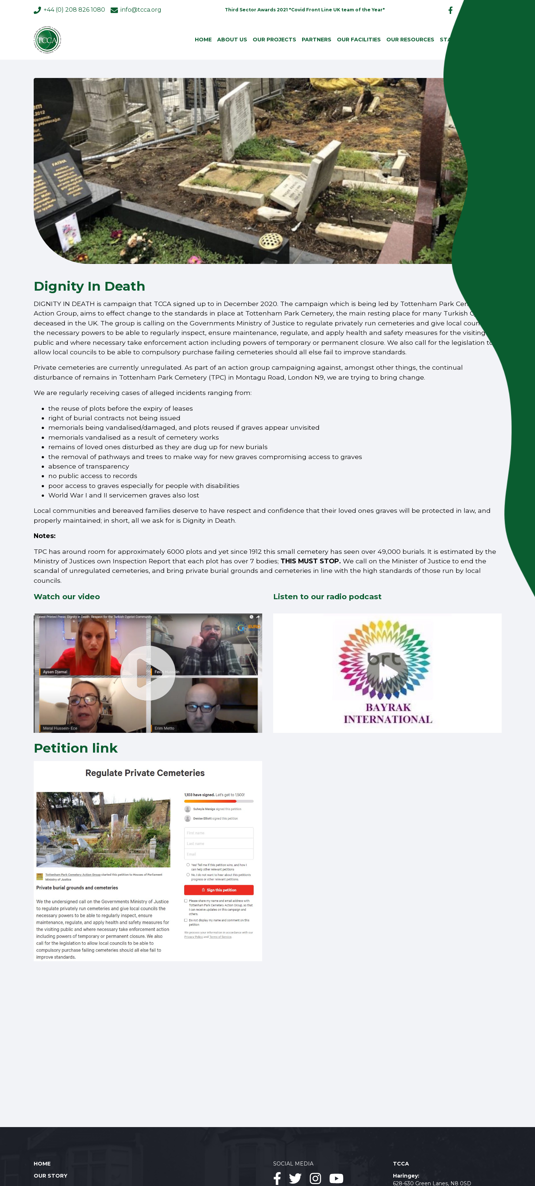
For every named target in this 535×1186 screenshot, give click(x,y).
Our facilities (359, 39)
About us (232, 39)
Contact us (483, 39)
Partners (316, 39)
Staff (449, 39)
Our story (50, 1175)
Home (203, 39)
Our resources (410, 39)
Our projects (274, 39)
